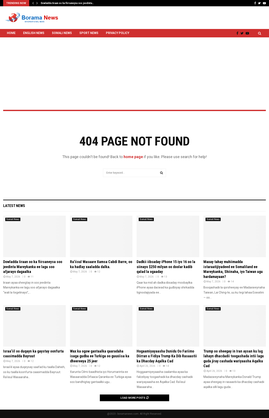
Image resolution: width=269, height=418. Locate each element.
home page (133, 157)
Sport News (88, 33)
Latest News (14, 205)
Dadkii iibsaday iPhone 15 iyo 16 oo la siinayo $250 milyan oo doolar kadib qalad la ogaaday (166, 266)
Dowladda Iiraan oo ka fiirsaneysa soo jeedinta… (67, 3)
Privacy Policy (117, 33)
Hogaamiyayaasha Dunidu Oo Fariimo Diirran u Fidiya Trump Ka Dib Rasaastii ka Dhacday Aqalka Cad (167, 356)
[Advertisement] (134, 62)
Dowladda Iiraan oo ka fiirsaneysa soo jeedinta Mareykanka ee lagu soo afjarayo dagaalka (32, 266)
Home (11, 33)
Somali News (62, 33)
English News (33, 33)
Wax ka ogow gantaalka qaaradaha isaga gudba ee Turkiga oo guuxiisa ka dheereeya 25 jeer (99, 356)
